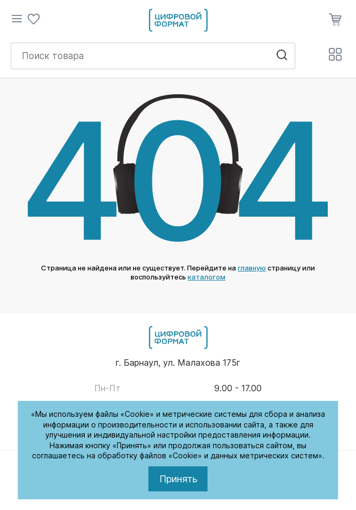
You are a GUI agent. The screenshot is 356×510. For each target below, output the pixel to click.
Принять (178, 478)
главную (252, 268)
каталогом (206, 277)
